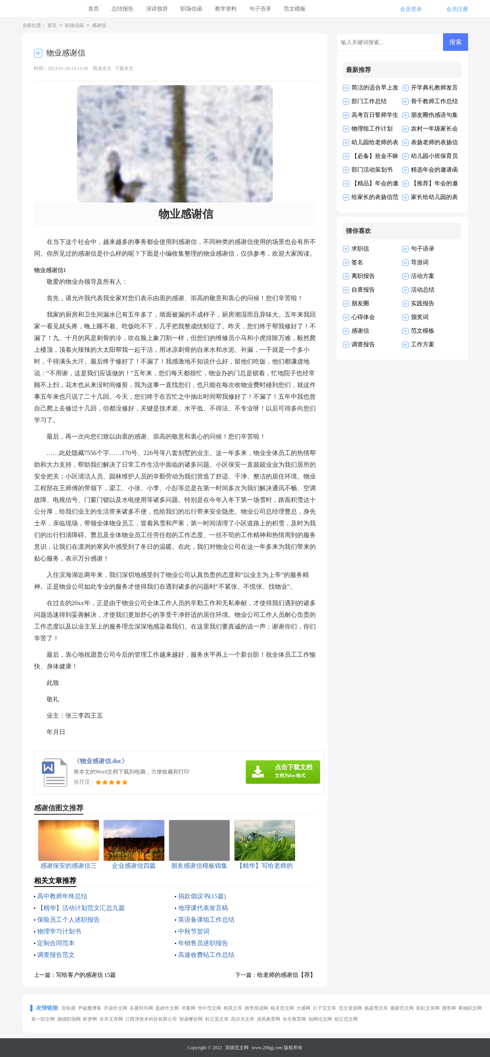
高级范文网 (237, 1047)
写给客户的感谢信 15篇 (86, 975)
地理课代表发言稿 (203, 908)
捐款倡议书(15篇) (202, 896)
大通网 (303, 1008)
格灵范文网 (282, 1008)
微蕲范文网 (402, 1008)
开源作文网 (115, 1008)
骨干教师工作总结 (434, 101)
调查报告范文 (56, 954)
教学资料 (226, 9)
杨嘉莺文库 (376, 1008)
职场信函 (191, 9)
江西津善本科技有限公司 (151, 1019)
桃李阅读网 (256, 1008)
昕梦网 (90, 1019)
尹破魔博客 (89, 1008)
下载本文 (124, 68)
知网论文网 (320, 1019)
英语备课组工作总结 (206, 919)
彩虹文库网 (428, 1008)
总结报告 (122, 9)
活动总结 (422, 290)
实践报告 (422, 303)
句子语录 (260, 9)
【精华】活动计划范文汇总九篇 (81, 908)
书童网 (188, 1008)
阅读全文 (102, 68)
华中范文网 (209, 1008)
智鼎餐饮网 (191, 1019)
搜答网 (449, 1008)
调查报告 (363, 344)
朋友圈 (360, 303)
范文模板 (295, 9)
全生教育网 (294, 1019)
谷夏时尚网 (141, 1008)
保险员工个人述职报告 (68, 919)
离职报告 (363, 276)
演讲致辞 (157, 9)
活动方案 (422, 276)
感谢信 (99, 26)
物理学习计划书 (59, 931)
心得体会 (363, 317)
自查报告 (363, 290)
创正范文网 (346, 1019)
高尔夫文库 (242, 1019)
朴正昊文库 (217, 1019)
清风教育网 (268, 1019)
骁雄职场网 (69, 1019)
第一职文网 (43, 1019)
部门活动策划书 (372, 170)
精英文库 (232, 1008)
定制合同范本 (56, 943)
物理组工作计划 (372, 128)
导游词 (420, 262)
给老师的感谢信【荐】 (286, 975)
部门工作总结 (369, 101)
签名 (357, 262)
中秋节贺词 (193, 931)
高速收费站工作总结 (206, 954)
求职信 (360, 248)
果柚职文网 (470, 1008)
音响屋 (68, 1008)
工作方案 (422, 344)
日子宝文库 (324, 1008)
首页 (93, 9)
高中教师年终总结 (62, 896)
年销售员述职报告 (203, 943)
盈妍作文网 (167, 1008)
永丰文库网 (111, 1019)
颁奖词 (420, 317)
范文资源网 (350, 1008)
